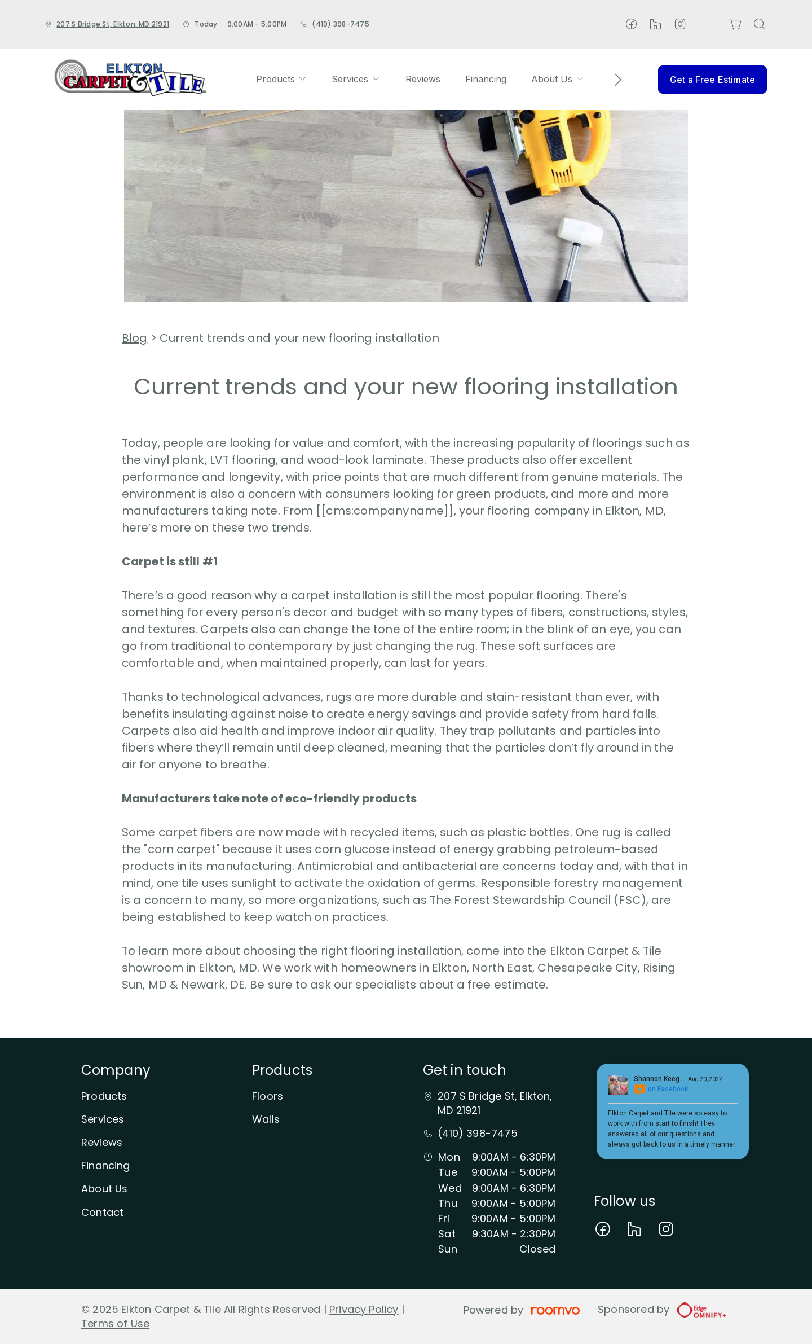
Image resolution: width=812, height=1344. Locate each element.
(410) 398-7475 (340, 24)
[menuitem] (281, 79)
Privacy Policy (364, 1309)
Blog (134, 338)
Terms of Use (115, 1323)
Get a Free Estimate (712, 79)
